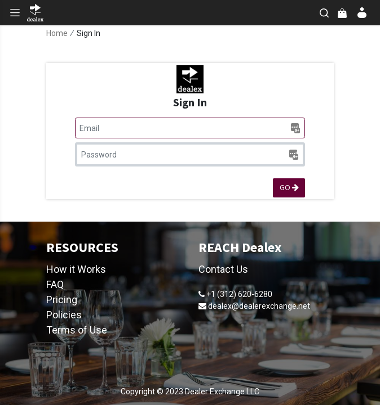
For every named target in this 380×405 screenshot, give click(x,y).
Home (57, 33)
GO (289, 187)
